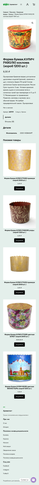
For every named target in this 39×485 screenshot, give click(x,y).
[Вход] (27, 4)
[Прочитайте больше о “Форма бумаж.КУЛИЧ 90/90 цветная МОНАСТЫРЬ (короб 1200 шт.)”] (19, 396)
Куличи (11, 14)
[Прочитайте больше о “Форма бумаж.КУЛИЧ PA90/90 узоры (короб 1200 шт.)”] (19, 240)
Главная (5, 12)
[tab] (19, 117)
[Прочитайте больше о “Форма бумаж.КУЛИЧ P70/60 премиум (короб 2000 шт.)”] (19, 188)
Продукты (12, 12)
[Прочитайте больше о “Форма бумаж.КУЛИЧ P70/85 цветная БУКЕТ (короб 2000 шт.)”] (19, 344)
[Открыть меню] (21, 4)
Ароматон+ (14, 4)
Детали (8, 117)
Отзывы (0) (9, 121)
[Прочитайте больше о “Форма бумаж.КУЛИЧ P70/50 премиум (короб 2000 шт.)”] (19, 292)
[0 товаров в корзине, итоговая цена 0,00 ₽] (34, 4)
